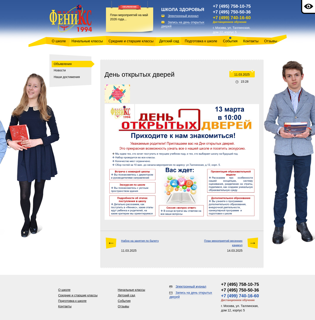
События (230, 41)
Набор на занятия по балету (140, 240)
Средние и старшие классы (131, 41)
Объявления (63, 64)
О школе (59, 41)
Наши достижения (67, 77)
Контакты (250, 41)
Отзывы (270, 41)
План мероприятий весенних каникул (223, 243)
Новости (60, 70)
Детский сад (169, 41)
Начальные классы (87, 41)
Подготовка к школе (201, 41)
